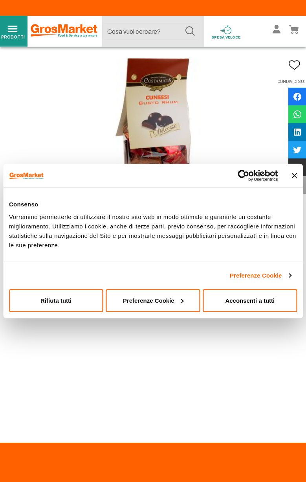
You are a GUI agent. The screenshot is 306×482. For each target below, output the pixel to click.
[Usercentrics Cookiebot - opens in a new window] (243, 176)
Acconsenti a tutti (250, 300)
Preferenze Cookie (256, 275)
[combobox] (151, 31)
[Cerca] (190, 31)
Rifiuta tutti (55, 300)
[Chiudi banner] (294, 175)
